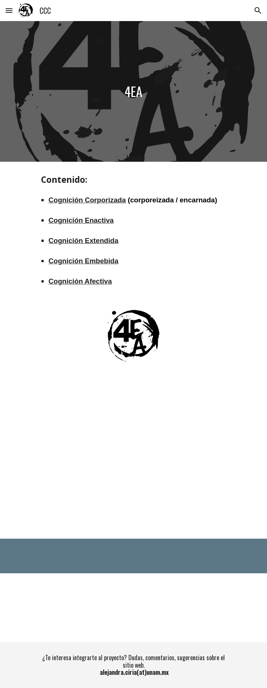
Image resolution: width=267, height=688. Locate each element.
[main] (133, 91)
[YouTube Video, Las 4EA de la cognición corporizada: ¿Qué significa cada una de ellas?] (133, 455)
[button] (9, 10)
